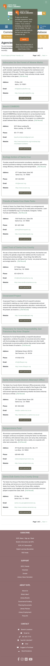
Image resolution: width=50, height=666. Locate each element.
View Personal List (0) (10, 36)
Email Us (26, 633)
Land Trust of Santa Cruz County (18, 247)
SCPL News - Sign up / (23, 538)
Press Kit (25, 616)
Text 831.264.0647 (26, 640)
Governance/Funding (25, 601)
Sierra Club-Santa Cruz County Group (20, 476)
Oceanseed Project (12, 296)
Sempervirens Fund (12, 428)
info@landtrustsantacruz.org (23, 278)
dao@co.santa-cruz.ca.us (23, 410)
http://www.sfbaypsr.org (23, 366)
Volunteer (25, 570)
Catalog (11, 17)
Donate (25, 573)
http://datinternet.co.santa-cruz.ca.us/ (27, 415)
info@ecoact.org (20, 183)
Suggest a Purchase (26, 647)
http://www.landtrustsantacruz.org (25, 282)
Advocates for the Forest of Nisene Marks (23, 62)
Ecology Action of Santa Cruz (17, 157)
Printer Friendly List (17, 55)
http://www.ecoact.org (22, 188)
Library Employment (25, 612)
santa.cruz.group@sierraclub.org (24, 503)
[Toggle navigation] (46, 2)
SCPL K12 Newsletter (25, 545)
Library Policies (25, 609)
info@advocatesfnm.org (22, 89)
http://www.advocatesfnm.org (24, 93)
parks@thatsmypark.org (22, 229)
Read (32, 538)
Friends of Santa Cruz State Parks (19, 201)
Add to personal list (25, 98)
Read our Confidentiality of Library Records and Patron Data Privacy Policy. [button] (24, 47)
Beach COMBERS (11, 106)
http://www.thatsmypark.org (24, 234)
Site (10, 19)
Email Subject (5, 55)
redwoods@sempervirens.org (24, 459)
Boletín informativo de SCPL (25, 542)
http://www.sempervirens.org (24, 463)
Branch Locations (26, 629)
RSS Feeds (25, 553)
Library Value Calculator (25, 577)
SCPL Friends (25, 566)
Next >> (44, 55)
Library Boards (25, 598)
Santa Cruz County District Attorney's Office (24, 380)
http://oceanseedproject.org (24, 315)
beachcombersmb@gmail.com (24, 137)
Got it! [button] (24, 39)
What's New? (25, 594)
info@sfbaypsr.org (21, 362)
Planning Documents (25, 605)
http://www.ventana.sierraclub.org (25, 507)
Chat (26, 644)
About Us (25, 591)
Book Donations (27, 651)
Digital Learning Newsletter (25, 549)
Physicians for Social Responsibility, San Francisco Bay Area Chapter (22, 330)
